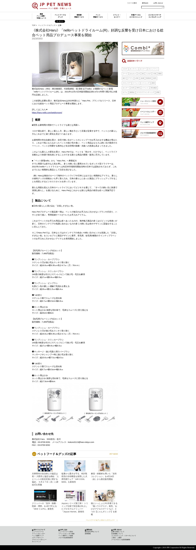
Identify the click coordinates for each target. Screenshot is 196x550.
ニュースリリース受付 (65, 531)
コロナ (125, 69)
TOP (33, 25)
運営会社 (145, 3)
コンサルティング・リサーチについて (123, 535)
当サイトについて (39, 529)
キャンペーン (153, 69)
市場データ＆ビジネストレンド (136, 16)
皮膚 (142, 78)
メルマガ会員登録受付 (65, 537)
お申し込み (63, 529)
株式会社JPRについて (92, 531)
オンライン (134, 69)
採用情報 (88, 533)
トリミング (145, 83)
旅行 (124, 78)
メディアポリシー (38, 537)
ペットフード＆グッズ (60, 16)
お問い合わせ (158, 3)
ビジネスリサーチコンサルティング (154, 16)
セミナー (143, 69)
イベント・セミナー (117, 16)
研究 (138, 88)
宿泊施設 (154, 88)
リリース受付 (132, 3)
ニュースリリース (38, 531)
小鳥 (154, 74)
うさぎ (148, 74)
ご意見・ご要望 (116, 537)
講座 (153, 83)
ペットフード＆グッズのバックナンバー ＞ (102, 520)
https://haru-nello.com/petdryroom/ (47, 112)
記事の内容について (117, 531)
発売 (154, 78)
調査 (158, 92)
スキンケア (127, 83)
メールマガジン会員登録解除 (120, 539)
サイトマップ (36, 541)
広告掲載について (117, 533)
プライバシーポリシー (39, 539)
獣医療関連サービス (79, 16)
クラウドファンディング (145, 92)
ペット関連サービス (98, 16)
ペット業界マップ (38, 535)
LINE (137, 78)
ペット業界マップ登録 (65, 535)
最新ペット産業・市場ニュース (41, 16)
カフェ (125, 92)
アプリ (130, 78)
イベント (136, 83)
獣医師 (148, 78)
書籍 (160, 74)
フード (125, 74)
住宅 (132, 88)
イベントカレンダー (38, 533)
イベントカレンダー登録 (66, 533)
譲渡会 (132, 92)
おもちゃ (133, 74)
